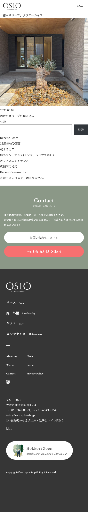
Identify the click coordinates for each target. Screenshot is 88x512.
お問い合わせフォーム (44, 237)
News (30, 356)
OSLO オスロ (12, 6)
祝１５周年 (7, 149)
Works (10, 365)
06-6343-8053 (44, 251)
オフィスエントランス (14, 161)
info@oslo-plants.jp (20, 415)
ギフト (14, 323)
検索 (3, 122)
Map (9, 428)
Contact (11, 373)
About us (11, 356)
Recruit (31, 365)
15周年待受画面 (10, 143)
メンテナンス (24, 334)
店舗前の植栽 (8, 166)
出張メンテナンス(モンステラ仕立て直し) (27, 155)
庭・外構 (20, 313)
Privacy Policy (35, 373)
